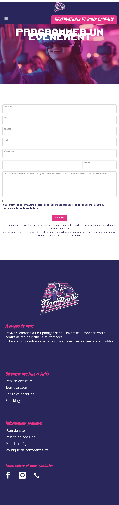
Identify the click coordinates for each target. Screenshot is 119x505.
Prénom (8, 107)
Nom (6, 118)
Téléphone (9, 151)
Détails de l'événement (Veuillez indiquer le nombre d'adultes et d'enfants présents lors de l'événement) (55, 174)
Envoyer (59, 217)
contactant (76, 235)
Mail (6, 140)
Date (6, 163)
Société (7, 129)
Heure (87, 163)
